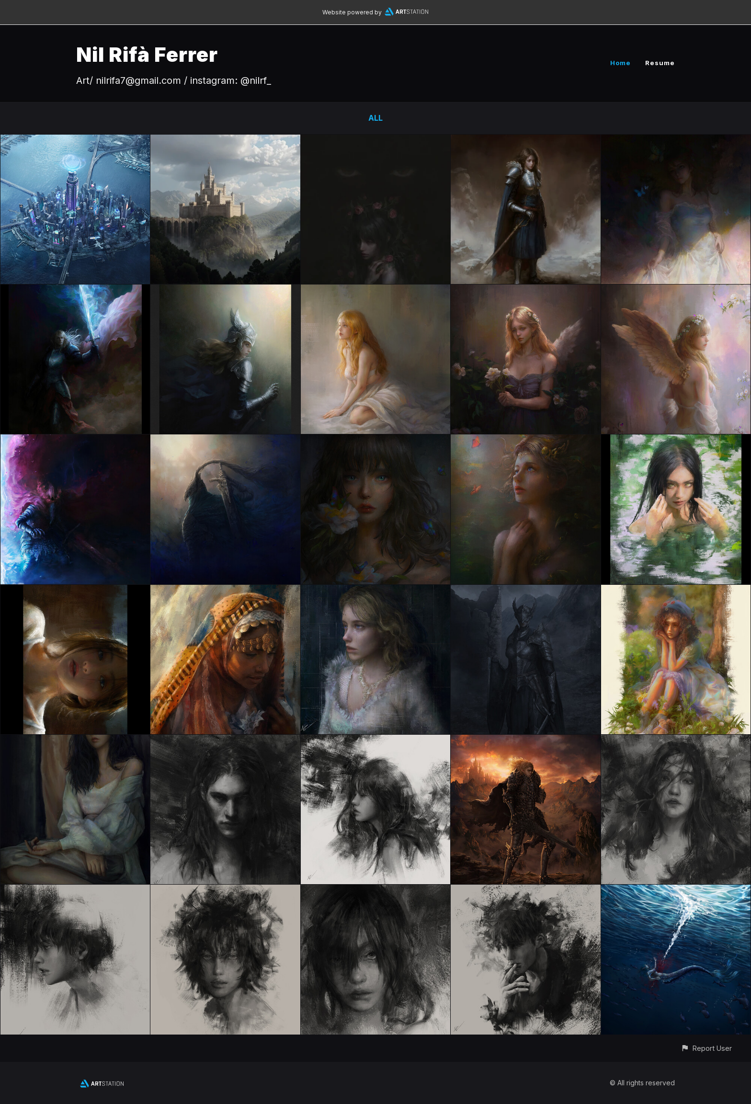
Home (620, 63)
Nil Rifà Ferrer (147, 54)
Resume (660, 63)
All (375, 118)
